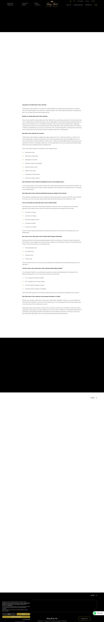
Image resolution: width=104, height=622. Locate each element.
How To (68, 5)
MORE (92, 398)
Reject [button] (9, 614)
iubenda (28, 619)
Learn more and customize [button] (16, 616)
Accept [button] (23, 614)
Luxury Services (78, 5)
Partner (87, 1)
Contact (93, 1)
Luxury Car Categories (10, 4)
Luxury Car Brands (25, 4)
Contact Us (88, 5)
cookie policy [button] (10, 605)
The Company (80, 1)
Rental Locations (37, 4)
